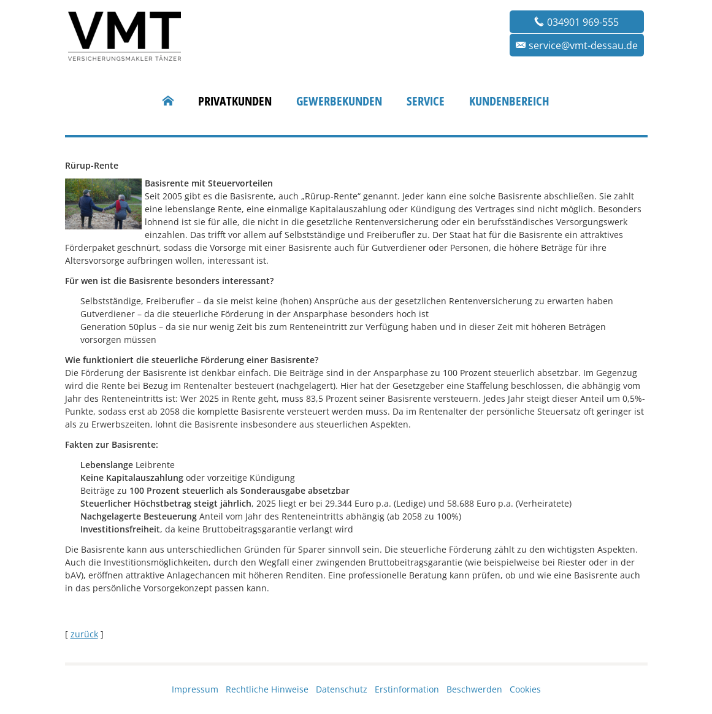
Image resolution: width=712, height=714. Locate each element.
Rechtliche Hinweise (267, 689)
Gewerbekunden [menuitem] (339, 101)
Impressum (195, 689)
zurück (84, 634)
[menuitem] (168, 101)
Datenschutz (341, 689)
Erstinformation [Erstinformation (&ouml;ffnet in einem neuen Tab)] (407, 689)
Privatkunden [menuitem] (235, 101)
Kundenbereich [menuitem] (509, 101)
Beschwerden (474, 689)
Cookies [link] (525, 689)
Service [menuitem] (426, 101)
